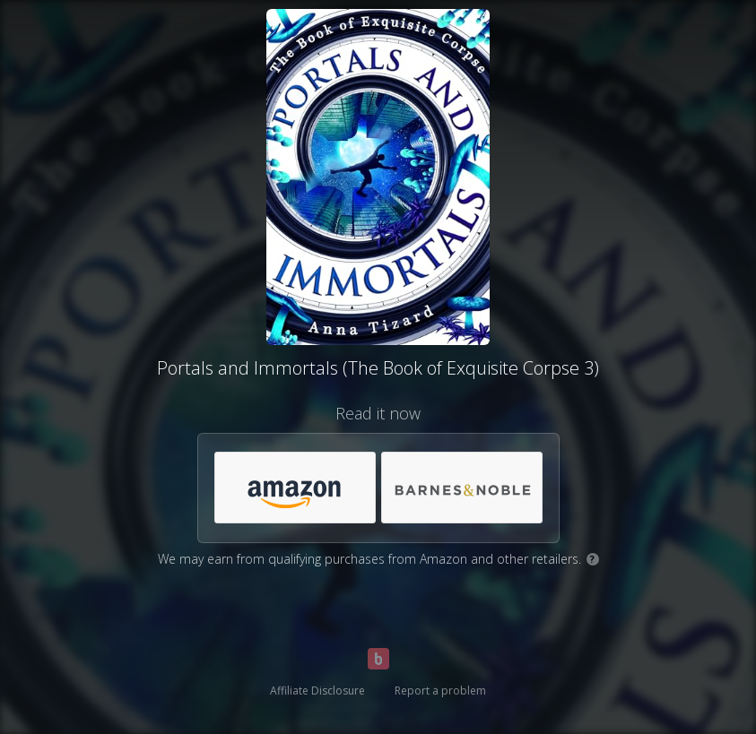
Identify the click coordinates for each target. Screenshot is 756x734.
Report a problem (440, 690)
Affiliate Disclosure (317, 690)
